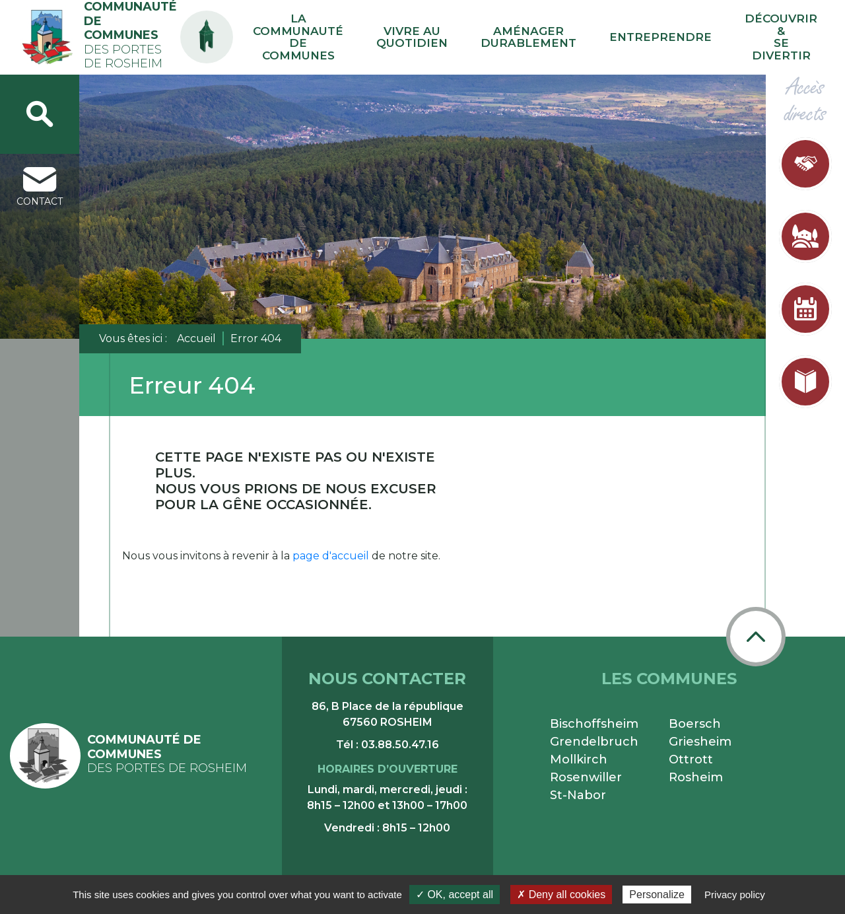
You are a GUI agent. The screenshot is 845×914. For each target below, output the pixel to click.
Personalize (657, 894)
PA (305, 21)
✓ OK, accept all (454, 894)
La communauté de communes (399, 33)
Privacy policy (734, 894)
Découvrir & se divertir (786, 33)
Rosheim (696, 768)
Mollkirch (578, 751)
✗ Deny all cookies (561, 894)
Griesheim (700, 733)
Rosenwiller (586, 768)
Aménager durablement (590, 33)
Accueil (196, 330)
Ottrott (691, 751)
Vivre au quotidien (502, 33)
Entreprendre (690, 32)
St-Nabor (578, 786)
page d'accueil (330, 547)
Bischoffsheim (594, 715)
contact (39, 178)
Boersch (695, 715)
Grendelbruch (594, 733)
